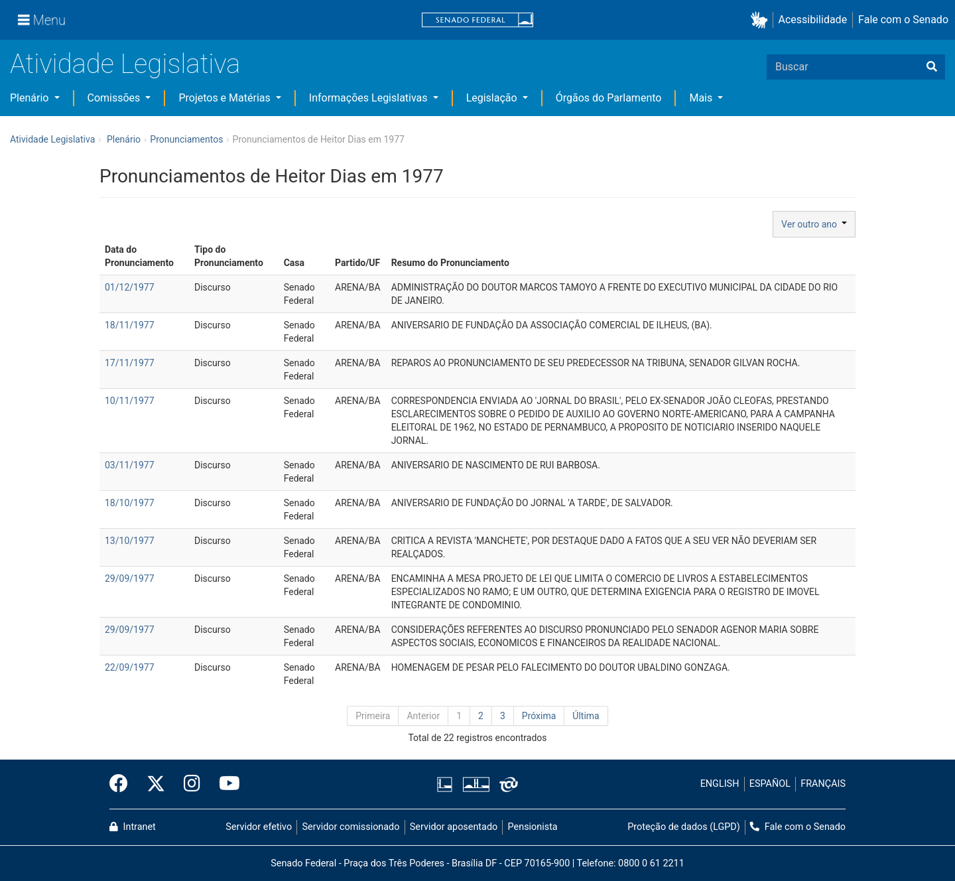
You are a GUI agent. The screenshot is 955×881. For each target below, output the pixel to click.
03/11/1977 (130, 465)
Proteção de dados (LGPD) (683, 827)
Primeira (372, 716)
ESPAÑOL (770, 783)
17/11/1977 (130, 363)
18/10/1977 (130, 503)
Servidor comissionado (351, 827)
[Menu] (42, 20)
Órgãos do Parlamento (609, 98)
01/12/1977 (130, 287)
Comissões (115, 98)
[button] (762, 20)
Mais (702, 98)
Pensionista (533, 827)
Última (585, 716)
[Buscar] (932, 67)
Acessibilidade (813, 19)
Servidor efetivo (258, 827)
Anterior (423, 716)
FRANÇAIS (823, 783)
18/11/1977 (130, 325)
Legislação (493, 98)
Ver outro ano (814, 224)
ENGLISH (719, 783)
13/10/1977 (130, 540)
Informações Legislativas (369, 98)
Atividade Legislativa (125, 64)
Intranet (132, 827)
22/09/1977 (130, 667)
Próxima (539, 716)
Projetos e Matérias (225, 98)
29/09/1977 (130, 578)
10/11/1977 (130, 400)
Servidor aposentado (453, 827)
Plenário (30, 98)
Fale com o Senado (903, 19)
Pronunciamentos (186, 139)
